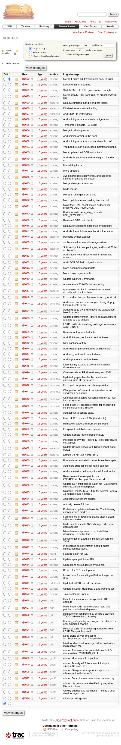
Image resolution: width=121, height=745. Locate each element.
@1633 (25, 443)
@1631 (25, 457)
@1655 (25, 305)
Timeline (25, 26)
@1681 (25, 147)
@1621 (25, 520)
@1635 (25, 431)
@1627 (25, 480)
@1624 (25, 501)
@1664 (25, 250)
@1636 (25, 426)
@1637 (25, 420)
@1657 (25, 292)
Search (110, 26)
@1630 (25, 463)
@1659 (25, 280)
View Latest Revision (83, 32)
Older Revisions (106, 32)
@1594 (25, 702)
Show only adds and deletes (44, 56)
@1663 (25, 257)
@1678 (25, 166)
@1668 (25, 227)
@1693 (25, 79)
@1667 (25, 232)
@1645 (25, 368)
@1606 (25, 618)
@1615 (25, 562)
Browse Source (67, 26)
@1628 (25, 474)
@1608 (25, 603)
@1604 (25, 633)
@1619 (25, 535)
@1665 (25, 243)
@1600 (25, 661)
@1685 (25, 125)
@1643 (25, 381)
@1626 (25, 488)
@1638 (25, 415)
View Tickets (90, 26)
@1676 (25, 178)
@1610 (25, 591)
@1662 (25, 264)
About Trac (95, 21)
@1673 (25, 195)
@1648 (25, 350)
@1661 (25, 269)
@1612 (25, 580)
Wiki (9, 26)
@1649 (25, 345)
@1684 (25, 131)
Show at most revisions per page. (83, 50)
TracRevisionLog (65, 723)
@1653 (25, 320)
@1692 (25, 84)
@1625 (25, 495)
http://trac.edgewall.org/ (107, 738)
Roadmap (44, 26)
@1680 (25, 153)
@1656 (25, 299)
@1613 (25, 573)
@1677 (25, 171)
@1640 (25, 401)
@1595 (25, 695)
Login (68, 21)
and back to (103, 45)
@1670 (25, 215)
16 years (42, 79)
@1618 (25, 542)
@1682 (25, 142)
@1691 (25, 90)
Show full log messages (76, 54)
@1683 (25, 136)
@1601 (25, 655)
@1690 (25, 96)
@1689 (25, 103)
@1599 (25, 668)
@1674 (25, 190)
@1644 (25, 374)
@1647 (25, 356)
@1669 (25, 221)
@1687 (25, 114)
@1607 (25, 611)
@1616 (25, 556)
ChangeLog (71, 732)
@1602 (25, 647)
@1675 (25, 184)
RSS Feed (53, 732)
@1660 (25, 275)
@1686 (25, 120)
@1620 (25, 528)
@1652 (25, 327)
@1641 (25, 394)
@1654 (25, 312)
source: (10, 37)
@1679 (25, 159)
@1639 (25, 408)
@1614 (25, 567)
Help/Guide (80, 21)
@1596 (25, 688)
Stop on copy (37, 48)
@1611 (25, 586)
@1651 (25, 334)
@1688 (25, 108)
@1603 (25, 640)
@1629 (25, 468)
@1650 (25, 339)
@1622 (25, 513)
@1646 (25, 361)
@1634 (25, 437)
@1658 (25, 286)
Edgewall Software (44, 738)
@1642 (25, 387)
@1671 (25, 207)
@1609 (25, 597)
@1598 (25, 675)
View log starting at (77, 45)
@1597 (25, 681)
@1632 (25, 451)
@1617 (25, 550)
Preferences (111, 21)
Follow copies (37, 52)
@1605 (25, 625)
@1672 (25, 201)
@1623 (25, 507)
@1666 (25, 238)
